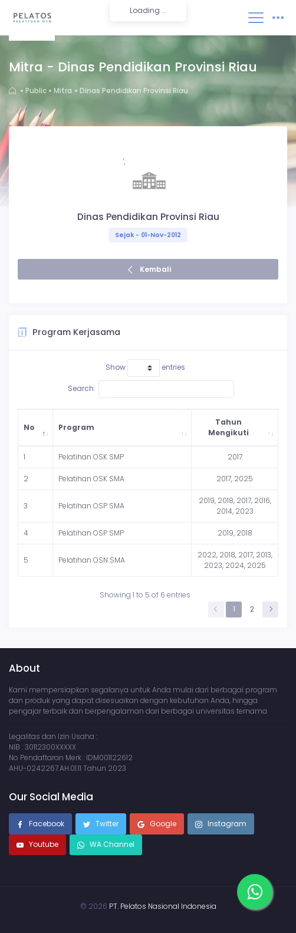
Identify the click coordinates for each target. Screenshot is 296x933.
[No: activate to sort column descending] (35, 427)
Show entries (145, 368)
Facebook (40, 824)
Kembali (155, 269)
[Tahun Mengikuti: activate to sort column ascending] (235, 427)
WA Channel (111, 844)
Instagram (220, 824)
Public (36, 91)
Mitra (63, 91)
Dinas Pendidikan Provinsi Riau (134, 91)
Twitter (101, 824)
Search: (151, 389)
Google (156, 824)
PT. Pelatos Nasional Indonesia (162, 906)
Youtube (37, 845)
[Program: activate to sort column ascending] (122, 427)
